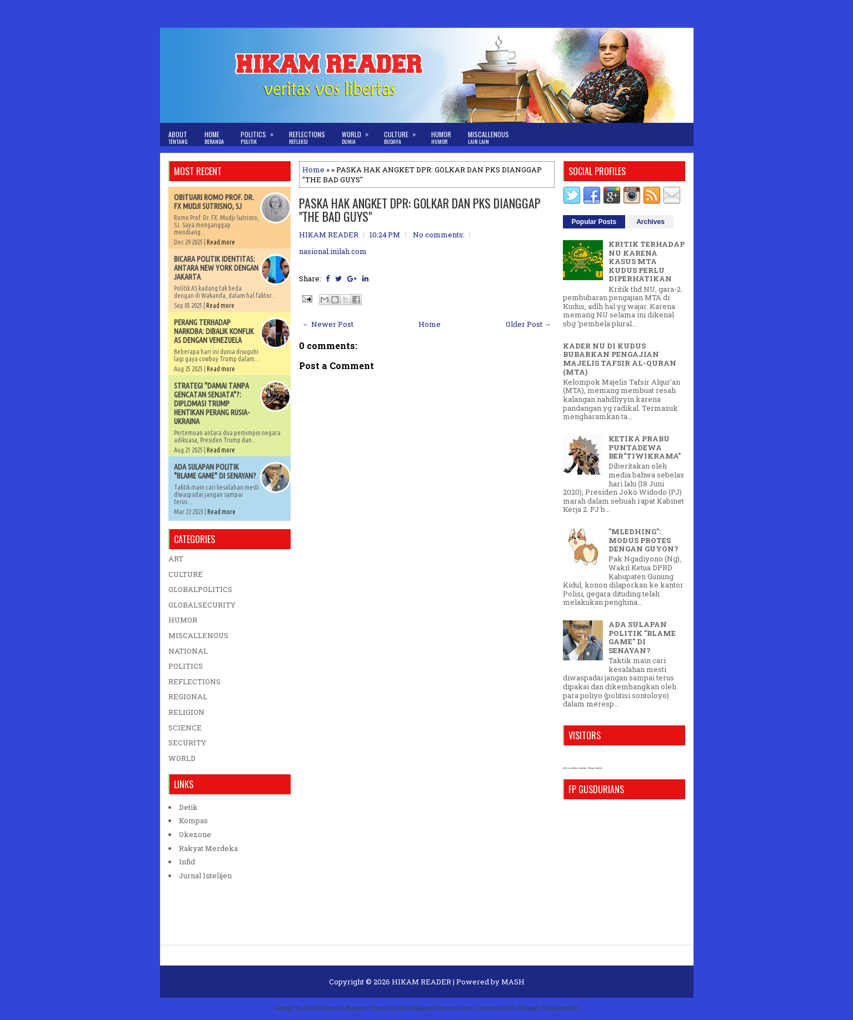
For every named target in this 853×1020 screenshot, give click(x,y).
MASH (513, 982)
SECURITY (187, 743)
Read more (221, 242)
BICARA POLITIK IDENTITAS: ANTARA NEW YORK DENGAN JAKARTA (216, 268)
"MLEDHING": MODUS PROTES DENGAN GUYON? (643, 540)
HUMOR (182, 620)
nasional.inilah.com (333, 251)
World (359, 134)
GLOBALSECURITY (202, 605)
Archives (650, 222)
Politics (261, 134)
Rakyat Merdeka (208, 848)
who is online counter (575, 768)
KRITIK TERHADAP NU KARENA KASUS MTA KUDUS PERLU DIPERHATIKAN (646, 261)
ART (175, 559)
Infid (187, 862)
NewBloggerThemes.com (436, 1007)
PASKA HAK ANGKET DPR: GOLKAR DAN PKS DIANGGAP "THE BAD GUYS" (420, 209)
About (178, 138)
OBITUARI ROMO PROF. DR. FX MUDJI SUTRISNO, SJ (214, 202)
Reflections (307, 138)
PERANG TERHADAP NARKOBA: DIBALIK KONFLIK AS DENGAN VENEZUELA (214, 331)
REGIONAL (187, 696)
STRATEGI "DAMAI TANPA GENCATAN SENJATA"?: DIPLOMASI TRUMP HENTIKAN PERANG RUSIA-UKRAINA (212, 403)
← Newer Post (327, 324)
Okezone (195, 834)
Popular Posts (594, 222)
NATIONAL (188, 651)
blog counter (595, 768)
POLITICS (185, 666)
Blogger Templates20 (548, 1007)
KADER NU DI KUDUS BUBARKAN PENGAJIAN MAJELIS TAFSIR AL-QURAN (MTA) (619, 359)
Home (214, 138)
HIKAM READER (421, 982)
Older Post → (528, 324)
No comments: (439, 235)
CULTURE (185, 574)
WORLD (182, 758)
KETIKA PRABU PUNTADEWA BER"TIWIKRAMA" (644, 447)
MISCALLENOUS (198, 635)
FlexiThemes (322, 1007)
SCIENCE (185, 728)
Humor (441, 138)
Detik (188, 807)
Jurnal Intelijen (205, 875)
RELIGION (186, 712)
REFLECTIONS (194, 681)
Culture (403, 134)
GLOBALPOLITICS (200, 589)
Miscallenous (488, 138)
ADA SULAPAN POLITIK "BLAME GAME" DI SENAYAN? (215, 471)
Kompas (193, 820)
